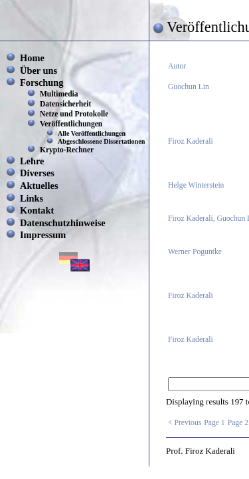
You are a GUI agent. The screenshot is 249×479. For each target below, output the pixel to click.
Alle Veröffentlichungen (91, 133)
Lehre (32, 161)
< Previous (184, 422)
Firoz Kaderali (190, 141)
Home (32, 58)
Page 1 (214, 422)
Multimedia (59, 94)
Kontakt (37, 210)
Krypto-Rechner (67, 150)
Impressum (43, 235)
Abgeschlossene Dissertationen (101, 141)
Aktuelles (39, 185)
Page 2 (238, 422)
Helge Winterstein (196, 185)
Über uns (38, 70)
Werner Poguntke (195, 251)
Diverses (37, 173)
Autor (177, 66)
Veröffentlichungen (71, 124)
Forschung (42, 82)
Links (31, 198)
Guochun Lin (188, 86)
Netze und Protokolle (74, 114)
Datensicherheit (65, 104)
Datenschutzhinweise (63, 223)
